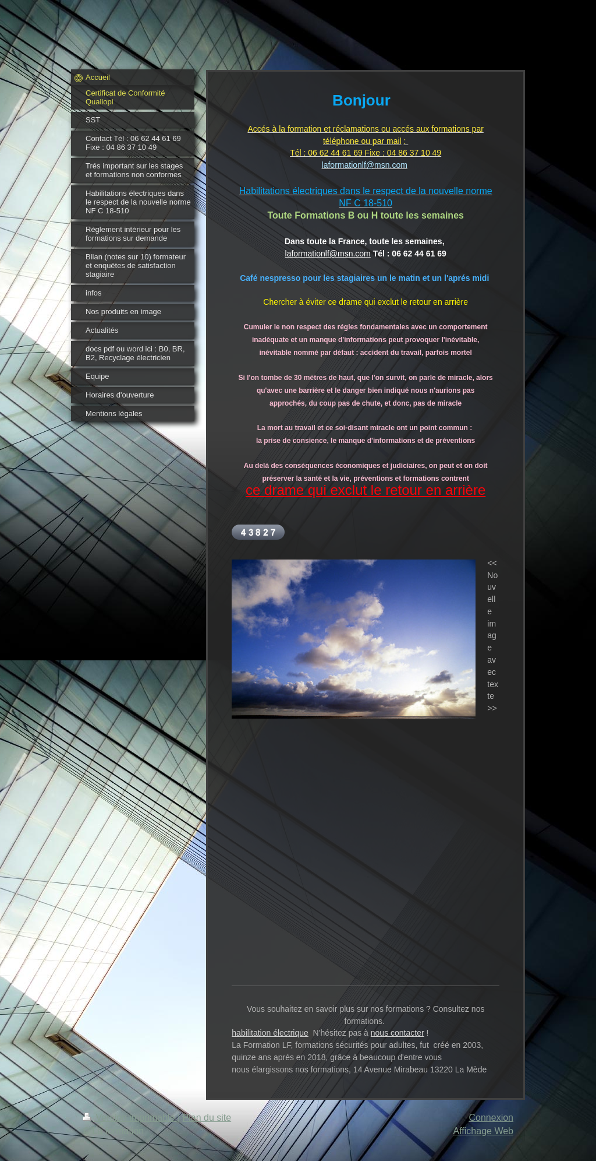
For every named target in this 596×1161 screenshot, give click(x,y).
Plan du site (207, 1118)
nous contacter (397, 1032)
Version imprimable (130, 1118)
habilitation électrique (270, 1032)
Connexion (491, 1118)
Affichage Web (483, 1131)
